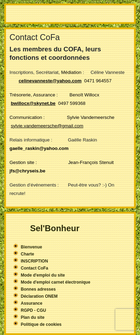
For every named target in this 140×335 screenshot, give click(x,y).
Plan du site (32, 317)
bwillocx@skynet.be (33, 103)
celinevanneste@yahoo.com (50, 80)
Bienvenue (31, 247)
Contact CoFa (34, 268)
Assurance (31, 303)
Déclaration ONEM (39, 296)
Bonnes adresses (38, 289)
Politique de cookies (41, 324)
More (70, 13)
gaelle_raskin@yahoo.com (39, 148)
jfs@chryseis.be (27, 170)
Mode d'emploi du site (43, 275)
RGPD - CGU (33, 310)
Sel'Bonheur (54, 228)
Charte (27, 254)
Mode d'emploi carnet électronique (55, 282)
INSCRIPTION (34, 261)
